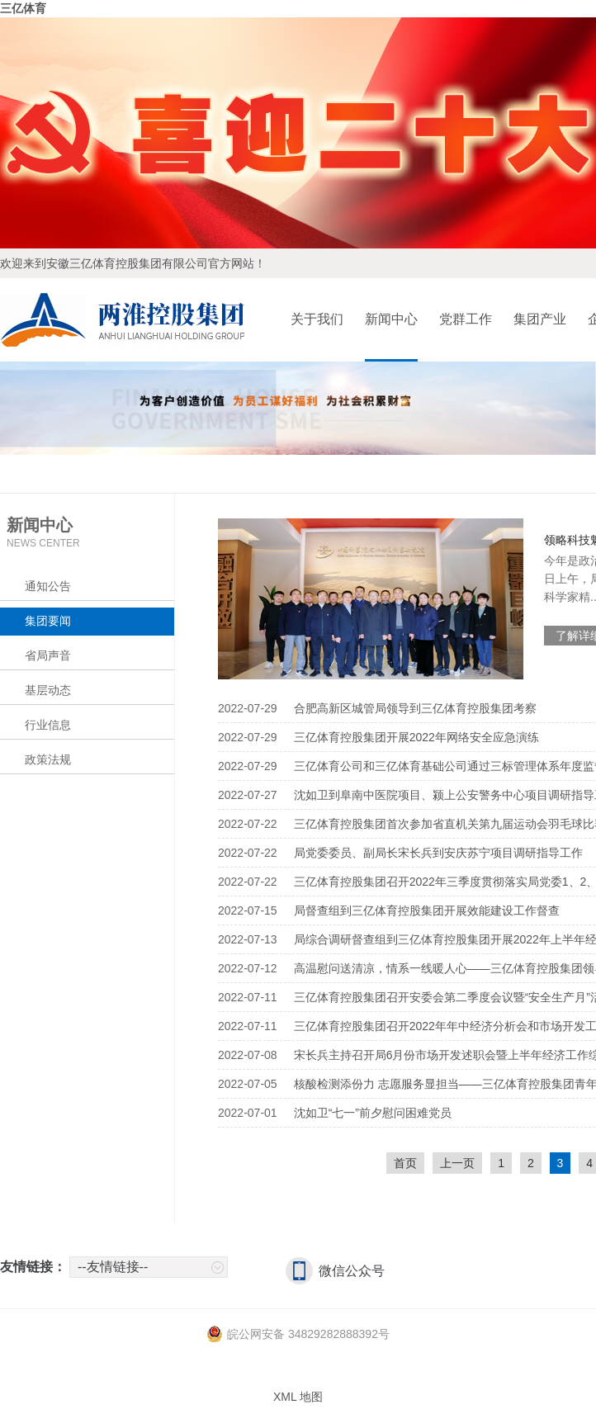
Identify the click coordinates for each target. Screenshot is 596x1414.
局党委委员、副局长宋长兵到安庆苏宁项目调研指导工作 (438, 852)
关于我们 (317, 319)
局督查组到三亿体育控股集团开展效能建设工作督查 (427, 910)
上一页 (457, 1163)
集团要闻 (48, 620)
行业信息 (48, 724)
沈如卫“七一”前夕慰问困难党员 (373, 1112)
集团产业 (539, 319)
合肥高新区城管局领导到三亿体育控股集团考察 (415, 708)
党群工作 (465, 319)
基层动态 (48, 690)
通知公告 (48, 586)
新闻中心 (391, 319)
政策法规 (48, 759)
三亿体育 (23, 8)
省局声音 (48, 655)
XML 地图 (298, 1396)
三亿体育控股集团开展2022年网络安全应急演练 (416, 737)
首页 (405, 1163)
